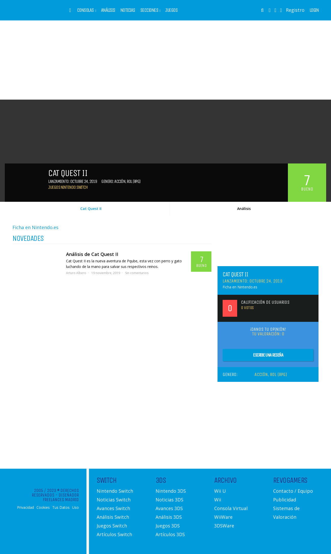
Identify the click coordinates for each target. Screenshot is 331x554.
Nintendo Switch (115, 491)
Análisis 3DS (169, 517)
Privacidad (25, 507)
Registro (295, 10)
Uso (75, 507)
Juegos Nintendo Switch (67, 187)
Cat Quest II (90, 208)
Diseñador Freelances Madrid (61, 497)
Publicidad (284, 500)
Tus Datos (61, 507)
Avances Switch (113, 508)
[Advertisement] (165, 60)
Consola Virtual (231, 508)
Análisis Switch (113, 517)
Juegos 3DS (168, 526)
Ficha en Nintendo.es (35, 227)
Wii (217, 500)
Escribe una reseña (268, 355)
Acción (119, 181)
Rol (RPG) (134, 181)
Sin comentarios (136, 273)
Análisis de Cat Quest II (92, 254)
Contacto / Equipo (293, 491)
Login (314, 10)
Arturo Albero (76, 273)
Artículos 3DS (170, 534)
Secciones (149, 10)
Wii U (220, 491)
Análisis (108, 10)
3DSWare (224, 526)
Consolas (85, 10)
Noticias (127, 10)
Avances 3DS (169, 508)
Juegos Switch (112, 526)
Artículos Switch (114, 534)
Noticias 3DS (169, 500)
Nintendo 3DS (171, 491)
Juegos (171, 10)
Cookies (43, 507)
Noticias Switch (114, 500)
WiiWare (223, 517)
